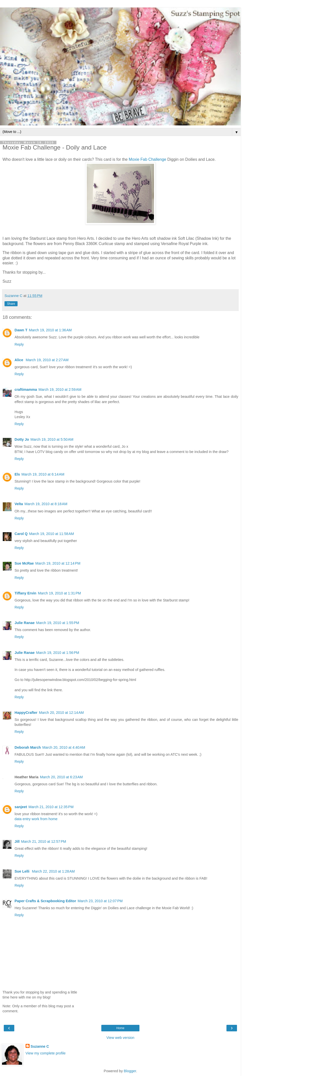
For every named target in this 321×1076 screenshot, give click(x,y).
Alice (19, 360)
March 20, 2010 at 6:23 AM (61, 777)
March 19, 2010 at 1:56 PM (57, 653)
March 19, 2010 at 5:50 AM (52, 439)
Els (17, 474)
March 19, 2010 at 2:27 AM (47, 360)
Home (120, 1028)
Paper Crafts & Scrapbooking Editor (45, 901)
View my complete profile (46, 1053)
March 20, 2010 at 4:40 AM (63, 747)
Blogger (130, 1071)
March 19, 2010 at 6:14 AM (43, 474)
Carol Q (21, 534)
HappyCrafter (26, 713)
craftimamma (26, 390)
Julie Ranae (25, 623)
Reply (19, 344)
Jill (17, 841)
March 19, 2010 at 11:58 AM (51, 534)
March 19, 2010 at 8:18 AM (46, 504)
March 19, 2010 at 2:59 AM (60, 390)
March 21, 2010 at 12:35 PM (51, 807)
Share (11, 303)
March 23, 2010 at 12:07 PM (100, 901)
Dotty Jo (22, 439)
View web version (120, 1038)
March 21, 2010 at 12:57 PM (43, 841)
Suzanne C (40, 1046)
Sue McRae (24, 563)
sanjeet (21, 807)
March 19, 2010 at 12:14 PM (58, 563)
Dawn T (21, 330)
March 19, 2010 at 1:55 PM (57, 623)
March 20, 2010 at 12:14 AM (61, 713)
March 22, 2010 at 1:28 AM (53, 871)
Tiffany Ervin (25, 593)
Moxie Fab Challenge (147, 159)
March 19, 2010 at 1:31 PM (59, 593)
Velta (19, 504)
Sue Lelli (22, 871)
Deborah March (28, 747)
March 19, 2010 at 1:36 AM (50, 330)
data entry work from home (36, 819)
